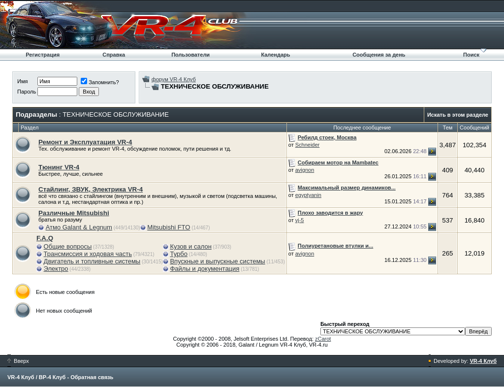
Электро (56, 268)
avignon (305, 170)
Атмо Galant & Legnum (79, 227)
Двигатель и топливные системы (92, 261)
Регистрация (43, 55)
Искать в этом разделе (457, 115)
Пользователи (190, 55)
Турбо (178, 254)
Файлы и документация (204, 268)
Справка (113, 55)
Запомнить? (100, 82)
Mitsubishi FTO (168, 227)
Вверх (18, 361)
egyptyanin (308, 195)
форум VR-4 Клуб (174, 79)
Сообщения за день (378, 55)
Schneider (307, 145)
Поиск (471, 55)
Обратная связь (91, 377)
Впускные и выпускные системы (217, 261)
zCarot (323, 339)
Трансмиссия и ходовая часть (88, 254)
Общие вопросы (68, 246)
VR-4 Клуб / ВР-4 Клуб (36, 377)
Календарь (275, 55)
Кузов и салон (190, 246)
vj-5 (299, 220)
